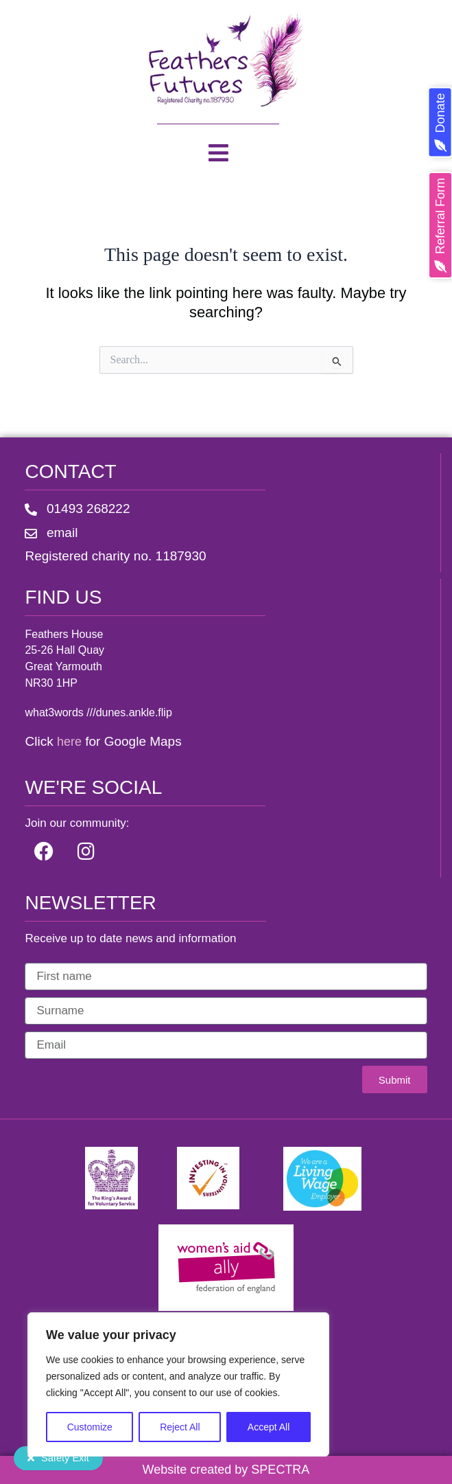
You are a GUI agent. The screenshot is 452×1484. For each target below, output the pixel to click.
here (69, 742)
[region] (178, 1384)
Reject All (180, 1427)
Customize (89, 1427)
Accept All (268, 1427)
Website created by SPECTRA (226, 1469)
